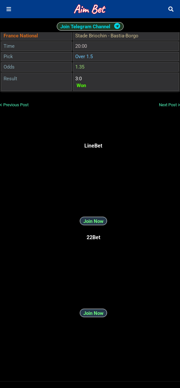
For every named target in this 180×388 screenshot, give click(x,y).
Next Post (168, 104)
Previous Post (16, 104)
